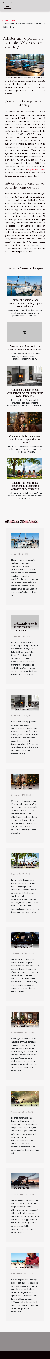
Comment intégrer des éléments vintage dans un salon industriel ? (24, 1024)
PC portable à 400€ (36, 169)
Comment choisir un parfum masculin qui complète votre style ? (24, 1188)
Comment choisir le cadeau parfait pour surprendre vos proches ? (25, 439)
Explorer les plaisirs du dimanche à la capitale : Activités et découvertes (25, 486)
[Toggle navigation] (7, 5)
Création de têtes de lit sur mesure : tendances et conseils (25, 348)
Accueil (5, 20)
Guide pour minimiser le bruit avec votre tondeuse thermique (25, 1104)
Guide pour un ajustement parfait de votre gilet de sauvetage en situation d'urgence (25, 1267)
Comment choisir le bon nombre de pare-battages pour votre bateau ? (25, 303)
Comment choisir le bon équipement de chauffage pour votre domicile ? (25, 393)
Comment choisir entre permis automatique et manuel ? (24, 945)
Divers (14, 20)
